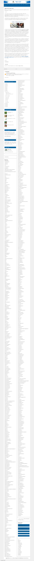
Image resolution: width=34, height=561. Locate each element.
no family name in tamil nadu (22, 250)
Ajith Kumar (6, 182)
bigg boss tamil (7, 342)
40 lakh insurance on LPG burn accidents (10, 169)
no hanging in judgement (21, 251)
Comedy (6, 196)
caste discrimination (7, 368)
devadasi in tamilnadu (7, 442)
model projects (20, 216)
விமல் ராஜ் (9, 149)
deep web (6, 428)
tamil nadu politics (20, 424)
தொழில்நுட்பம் (26, 4)
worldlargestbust (20, 514)
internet (19, 128)
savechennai (20, 327)
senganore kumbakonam (21, 339)
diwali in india (7, 457)
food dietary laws (7, 515)
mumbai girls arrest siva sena (22, 224)
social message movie (21, 362)
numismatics (20, 253)
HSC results (6, 217)
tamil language (20, 415)
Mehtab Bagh (6, 245)
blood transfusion (7, 354)
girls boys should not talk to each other (9, 540)
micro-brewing (20, 213)
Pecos (6, 266)
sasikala (19, 325)
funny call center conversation (8, 520)
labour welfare (20, 163)
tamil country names (21, 404)
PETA (6, 259)
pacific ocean (20, 266)
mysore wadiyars (20, 227)
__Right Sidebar (20, 546)
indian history (20, 124)
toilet (19, 454)
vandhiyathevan (20, 477)
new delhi (19, 239)
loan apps (19, 178)
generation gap (7, 530)
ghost (6, 533)
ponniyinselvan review (21, 288)
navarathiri (19, 238)
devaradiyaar (6, 445)
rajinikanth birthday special (21, 301)
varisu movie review (20, 479)
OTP (5, 257)
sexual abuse (20, 348)
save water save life (20, 326)
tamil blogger (20, 401)
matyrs (19, 203)
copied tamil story (7, 407)
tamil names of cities (21, 427)
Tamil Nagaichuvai (7, 292)
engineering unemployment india (9, 484)
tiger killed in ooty (20, 450)
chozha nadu (6, 395)
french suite (6, 519)
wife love (19, 503)
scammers (19, 329)
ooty (19, 263)
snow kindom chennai (21, 354)
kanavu (19, 150)
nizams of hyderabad (21, 249)
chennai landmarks (7, 382)
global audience (7, 542)
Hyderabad (6, 219)
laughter (19, 166)
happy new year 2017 (7, 555)
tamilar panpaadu (20, 435)
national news (20, 235)
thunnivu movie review (21, 448)
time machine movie (20, 451)
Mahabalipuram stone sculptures (9, 242)
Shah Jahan (6, 280)
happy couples (7, 553)
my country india (20, 225)
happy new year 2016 (7, 554)
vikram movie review (21, 485)
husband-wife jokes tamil (21, 110)
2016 (6, 103)
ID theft (6, 221)
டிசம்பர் (7, 92)
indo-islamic (20, 125)
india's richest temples (21, 123)
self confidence (20, 336)
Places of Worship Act (8, 267)
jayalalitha (19, 138)
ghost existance (7, 534)
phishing (19, 278)
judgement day (20, 142)
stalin (19, 377)
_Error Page (19, 550)
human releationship (21, 103)
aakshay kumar (7, 306)
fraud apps (6, 518)
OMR (5, 255)
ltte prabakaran (20, 186)
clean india (6, 397)
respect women (20, 314)
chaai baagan (6, 371)
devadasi (6, 441)
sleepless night (20, 353)
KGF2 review (6, 232)
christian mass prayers (8, 396)
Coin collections (7, 195)
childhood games (7, 394)
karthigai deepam (20, 153)
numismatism (20, 254)
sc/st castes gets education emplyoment (23, 328)
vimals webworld (20, 487)
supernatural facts (20, 385)
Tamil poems (6, 293)
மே (6, 100)
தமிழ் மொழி (12, 4)
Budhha (6, 192)
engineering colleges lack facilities (9, 481)
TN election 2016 (7, 284)
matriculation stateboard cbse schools (23, 201)
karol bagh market (20, 152)
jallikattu (19, 135)
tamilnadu (19, 436)
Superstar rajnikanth (7, 283)
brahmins (6, 357)
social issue (7, 142)
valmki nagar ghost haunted (21, 476)
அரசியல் (10, 4)
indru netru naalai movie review (22, 126)
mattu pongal (20, 202)
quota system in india (21, 300)
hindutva (19, 92)
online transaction (20, 262)
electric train (6, 478)
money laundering (20, 217)
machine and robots (20, 188)
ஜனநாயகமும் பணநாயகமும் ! (9, 8)
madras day (19, 191)
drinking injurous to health (8, 467)
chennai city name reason (8, 378)
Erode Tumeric (7, 205)
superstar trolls (20, 388)
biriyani (6, 346)
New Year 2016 (7, 254)
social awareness (7, 143)
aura (5, 330)
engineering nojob (7, 483)
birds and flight (7, 345)
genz (5, 532)
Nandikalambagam (7, 253)
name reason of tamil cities (21, 229)
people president (20, 274)
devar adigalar (7, 444)
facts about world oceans (8, 496)
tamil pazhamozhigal (21, 428)
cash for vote (6, 366)
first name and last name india (8, 508)
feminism (6, 507)
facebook (6, 492)
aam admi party (7, 307)
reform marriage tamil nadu (21, 310)
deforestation (6, 431)
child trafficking (7, 393)
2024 (6, 83)
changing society (7, 372)
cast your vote (7, 367)
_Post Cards (19, 548)
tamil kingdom (20, 414)
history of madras (10, 144)
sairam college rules (20, 323)
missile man (20, 215)
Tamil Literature (7, 291)
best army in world (7, 341)
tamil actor (19, 399)
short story (19, 350)
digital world (6, 453)
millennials (19, 214)
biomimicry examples (7, 344)
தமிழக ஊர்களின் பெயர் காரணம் (11, 118)
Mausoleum (6, 244)
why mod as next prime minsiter (22, 502)
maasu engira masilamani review (22, 187)
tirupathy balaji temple (21, 453)
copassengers (7, 406)
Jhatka (6, 230)
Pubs (6, 270)
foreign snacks (7, 516)
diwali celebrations (7, 456)
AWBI (6, 180)
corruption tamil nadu (7, 409)
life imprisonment (20, 173)
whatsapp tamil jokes (21, 501)
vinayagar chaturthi (20, 488)
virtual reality (20, 489)
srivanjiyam (19, 373)
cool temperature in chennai (8, 405)
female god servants (7, 506)
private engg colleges (21, 291)
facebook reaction (7, 494)
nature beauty (20, 237)
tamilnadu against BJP (21, 437)
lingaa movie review (20, 176)
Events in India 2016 (7, 206)
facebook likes (7, 493)
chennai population (7, 384)
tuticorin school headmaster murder (22, 465)
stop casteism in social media (22, 378)
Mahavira (6, 243)
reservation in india (20, 312)
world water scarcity (20, 512)
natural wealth (20, 236)
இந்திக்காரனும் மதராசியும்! (22, 535)
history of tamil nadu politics (21, 100)
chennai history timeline (8, 381)
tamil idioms (20, 412)
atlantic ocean (7, 328)
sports (19, 366)
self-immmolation (20, 338)
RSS (5, 278)
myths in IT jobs (20, 228)
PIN (5, 260)
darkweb (6, 422)
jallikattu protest (20, 137)
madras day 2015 (20, 192)
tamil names (20, 426)
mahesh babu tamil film (21, 198)
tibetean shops (20, 449)
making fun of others (21, 199)
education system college (8, 472)
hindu (19, 87)
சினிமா (21, 4)
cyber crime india (7, 417)
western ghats (20, 500)
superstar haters (20, 387)
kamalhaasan (20, 148)
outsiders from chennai (21, 265)
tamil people (20, 429)
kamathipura (20, 149)
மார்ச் (6, 101)
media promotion (20, 210)
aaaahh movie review (7, 305)
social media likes (20, 360)
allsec (6, 320)
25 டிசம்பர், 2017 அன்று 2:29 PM (10, 75)
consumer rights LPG (7, 404)
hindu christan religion (21, 88)
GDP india (6, 208)
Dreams (6, 204)
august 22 (6, 329)
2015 (6, 104)
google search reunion (8, 545)
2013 (6, 106)
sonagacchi (19, 364)
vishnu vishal (20, 490)
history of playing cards (21, 98)
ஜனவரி (7, 102)
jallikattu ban (20, 136)
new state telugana (20, 241)
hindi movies (20, 86)
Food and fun (6, 207)
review (19, 316)
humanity (19, 104)
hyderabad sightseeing (21, 112)
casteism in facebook (7, 369)
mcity (19, 204)
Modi (6, 247)
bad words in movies (7, 333)
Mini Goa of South (7, 246)
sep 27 (19, 340)
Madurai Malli (7, 241)
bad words (6, 332)
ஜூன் (6, 99)
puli (19, 298)
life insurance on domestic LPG (22, 174)
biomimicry (6, 343)
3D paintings (6, 168)
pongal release (20, 286)
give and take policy (7, 541)
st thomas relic (20, 375)
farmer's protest (7, 503)
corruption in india (7, 408)
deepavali (6, 429)
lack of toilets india (20, 164)
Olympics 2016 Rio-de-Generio (8, 258)
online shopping (20, 261)
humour (8, 144)
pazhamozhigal (20, 273)
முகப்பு (5, 4)
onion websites (20, 260)
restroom (19, 315)
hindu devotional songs (21, 89)
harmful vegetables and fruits (8, 556)
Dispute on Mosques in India (8, 203)
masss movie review (21, 200)
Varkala (6, 304)
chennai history (7, 380)
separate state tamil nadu (21, 341)
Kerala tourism (7, 235)
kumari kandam (20, 161)
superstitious (20, 389)
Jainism (6, 228)
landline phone (20, 165)
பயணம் (19, 4)
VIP (5, 303)
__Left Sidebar (19, 545)
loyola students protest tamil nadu (22, 185)
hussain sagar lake (20, 111)
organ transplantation (21, 264)
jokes (19, 141)
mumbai (19, 223)
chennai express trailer (8, 379)
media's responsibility (21, 211)
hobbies (19, 101)
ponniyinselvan (20, 287)
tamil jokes (19, 413)
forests (6, 517)
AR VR (6, 179)
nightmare (19, 248)
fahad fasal (6, 497)
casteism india (7, 370)
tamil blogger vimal (20, 402)
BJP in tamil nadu (7, 184)
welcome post (20, 499)
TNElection (7, 10)
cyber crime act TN (7, 416)
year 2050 (19, 515)
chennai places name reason (8, 383)
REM (5, 272)
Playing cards (6, 268)
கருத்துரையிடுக (6, 77)
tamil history (20, 411)
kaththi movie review (21, 154)
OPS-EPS (6, 256)
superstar (19, 386)
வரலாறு (7, 4)
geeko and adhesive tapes (8, 528)
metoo (19, 212)
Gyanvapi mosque (7, 216)
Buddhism (6, 191)
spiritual (19, 365)
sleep (19, 352)
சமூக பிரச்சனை (16, 4)
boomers (6, 356)
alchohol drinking (7, 318)
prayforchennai (20, 290)
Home (18, 539)
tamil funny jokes (20, 410)
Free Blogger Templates (21, 519)
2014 (6, 105)
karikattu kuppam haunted (21, 151)
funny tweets (6, 522)
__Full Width (19, 547)
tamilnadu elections (20, 438)
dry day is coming (7, 469)
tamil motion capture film (21, 416)
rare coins (19, 304)
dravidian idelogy (7, 466)
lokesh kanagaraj (20, 179)
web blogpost (20, 498)
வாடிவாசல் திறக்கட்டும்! (10, 121)
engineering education (8, 482)
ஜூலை (7, 98)
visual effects (20, 491)
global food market (7, 543)
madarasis (19, 189)
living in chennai (20, 177)
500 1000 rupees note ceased (8, 170)
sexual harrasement (20, 349)
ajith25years (6, 316)
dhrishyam (6, 447)
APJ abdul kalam (7, 178)
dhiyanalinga (6, 446)
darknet (6, 421)
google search (7, 544)
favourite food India (7, 505)
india (19, 116)
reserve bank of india (21, 313)
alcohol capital (7, 319)
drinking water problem (8, 468)
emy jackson (6, 479)
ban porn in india (7, 334)
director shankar (7, 454)
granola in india (7, 547)
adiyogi (6, 309)
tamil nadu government (21, 422)
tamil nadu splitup (20, 425)
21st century (6, 167)
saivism (19, 324)
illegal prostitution (20, 115)
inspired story (20, 127)
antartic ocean (7, 322)
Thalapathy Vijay (7, 295)
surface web (20, 390)
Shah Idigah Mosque (7, 279)
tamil (19, 398)
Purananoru (6, 271)
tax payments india (20, 439)
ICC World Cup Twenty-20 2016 (9, 220)
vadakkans (19, 473)
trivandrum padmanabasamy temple (22, 463)
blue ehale (6, 355)
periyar (19, 275)
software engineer (20, 363)
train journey (20, 460)
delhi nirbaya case (7, 434)
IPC (5, 222)
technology (19, 440)
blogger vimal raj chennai (8, 353)
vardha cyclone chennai (21, 478)
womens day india (20, 510)
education (6, 470)
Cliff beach (6, 194)
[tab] (23, 539)
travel (6, 144)
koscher (19, 160)
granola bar (6, 546)
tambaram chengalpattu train (22, 397)
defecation (6, 430)
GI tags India (6, 210)
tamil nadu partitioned (21, 423)
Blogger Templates (23, 518)
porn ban (19, 289)
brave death (6, 358)
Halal (6, 218)
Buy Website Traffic (3, 560)
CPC (5, 193)
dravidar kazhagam (7, 465)
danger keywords (7, 420)
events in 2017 (7, 491)
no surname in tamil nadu (21, 252)
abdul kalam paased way (8, 308)
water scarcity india (20, 497)
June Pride (6, 231)
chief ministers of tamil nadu (8, 391)
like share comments (21, 175)
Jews (6, 229)
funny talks (6, 521)
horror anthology (20, 102)
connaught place (7, 403)
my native (19, 226)
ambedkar (6, 321)
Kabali (6, 233)
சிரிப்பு (23, 4)
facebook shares (7, 495)
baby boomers (7, 331)
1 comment (10, 10)
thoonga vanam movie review (22, 447)
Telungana (6, 294)
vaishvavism (20, 475)
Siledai (6, 282)
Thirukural (6, 296)
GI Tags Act (6, 209)
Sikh (5, 281)
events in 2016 (7, 490)
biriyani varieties (7, 347)
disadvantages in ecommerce (8, 455)
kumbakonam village (21, 162)
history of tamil (20, 99)
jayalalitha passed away (21, 139)
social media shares (20, 361)
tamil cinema (20, 403)
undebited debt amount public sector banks (23, 466)
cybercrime (6, 419)
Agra (5, 181)
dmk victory (6, 459)
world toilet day (20, 511)
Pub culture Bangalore (7, 269)
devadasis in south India (8, 443)
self (19, 335)
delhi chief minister (7, 432)
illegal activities (20, 114)
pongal (19, 285)
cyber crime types (7, 418)
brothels (6, 359)
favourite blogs (7, 504)
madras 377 (20, 190)
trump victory (20, 464)
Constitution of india (7, 197)
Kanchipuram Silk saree (8, 234)
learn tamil (19, 167)
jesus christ (19, 140)
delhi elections (7, 433)
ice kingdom (20, 113)
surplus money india (20, 391)
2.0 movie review (7, 166)
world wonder (20, 513)
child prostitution (7, 392)
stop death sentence (21, 379)
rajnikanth (19, 302)
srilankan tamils (20, 372)
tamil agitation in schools (21, 400)
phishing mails (20, 279)
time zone (19, 452)
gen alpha (6, 529)
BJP (5, 183)
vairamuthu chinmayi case (21, 474)
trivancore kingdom (20, 462)
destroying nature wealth (8, 440)
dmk (5, 458)
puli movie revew (20, 299)
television (19, 441)
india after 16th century (21, 117)
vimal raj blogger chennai (21, 486)
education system (12, 143)
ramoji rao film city (20, 303)
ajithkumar (6, 317)
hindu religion (20, 90)
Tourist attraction (7, 297)
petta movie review (20, 277)
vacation (19, 472)
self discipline (20, 337)
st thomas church (20, 374)
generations (6, 531)
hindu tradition (20, 91)
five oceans (6, 509)
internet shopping (20, 129)
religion (19, 311)
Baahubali (6, 185)
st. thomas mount (20, 376)
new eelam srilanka (20, 240)
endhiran (6, 480)
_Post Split (19, 549)
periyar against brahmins (21, 276)
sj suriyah (19, 351)
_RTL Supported (20, 551)
